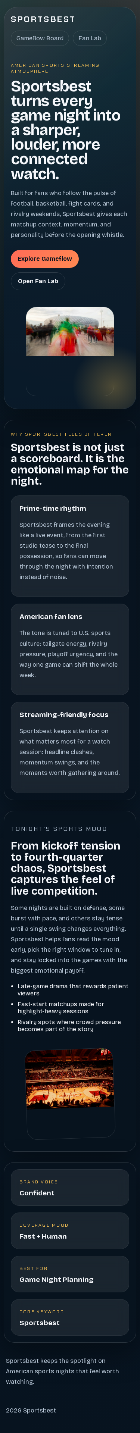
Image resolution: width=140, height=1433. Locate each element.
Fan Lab (89, 38)
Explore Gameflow (45, 258)
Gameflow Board (39, 38)
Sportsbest (43, 19)
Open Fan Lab (38, 281)
